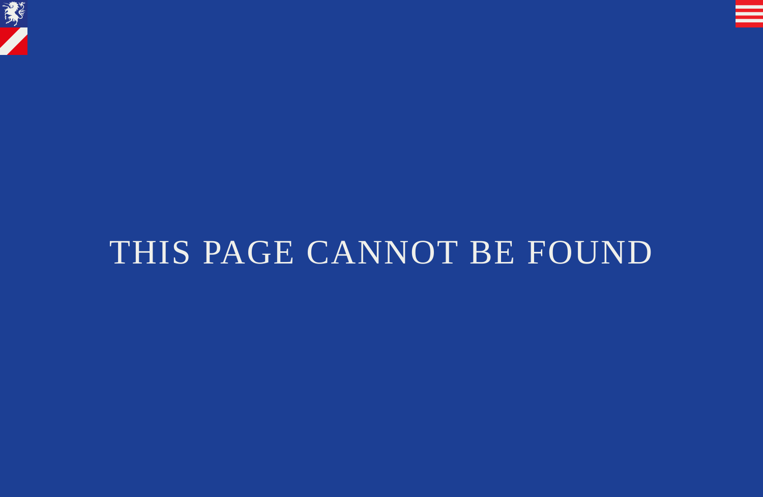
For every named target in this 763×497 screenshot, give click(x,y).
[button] (749, 13)
